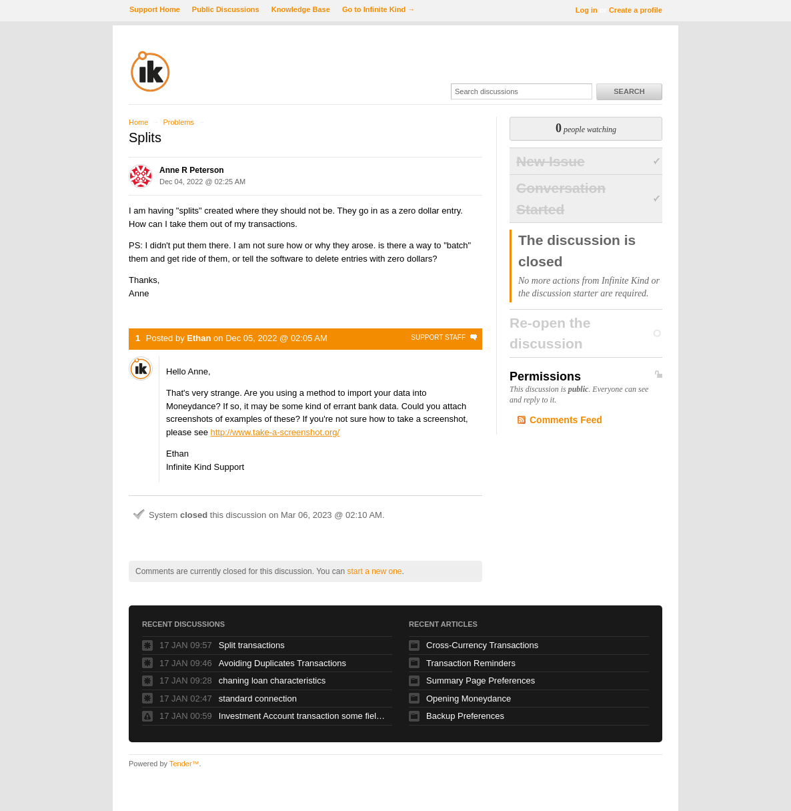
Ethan (199, 338)
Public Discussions (225, 9)
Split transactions (252, 645)
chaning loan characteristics (272, 680)
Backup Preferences (465, 716)
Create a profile (635, 10)
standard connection (258, 699)
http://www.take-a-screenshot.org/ (275, 432)
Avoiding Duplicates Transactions (282, 663)
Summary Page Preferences (480, 680)
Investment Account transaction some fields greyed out (302, 716)
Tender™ (184, 764)
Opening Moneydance (468, 699)
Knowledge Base (300, 9)
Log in (587, 10)
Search (629, 91)
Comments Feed (566, 420)
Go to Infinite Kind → (378, 9)
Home (138, 122)
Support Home (154, 9)
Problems (178, 122)
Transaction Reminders (471, 663)
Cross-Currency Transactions (482, 645)
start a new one (374, 571)
